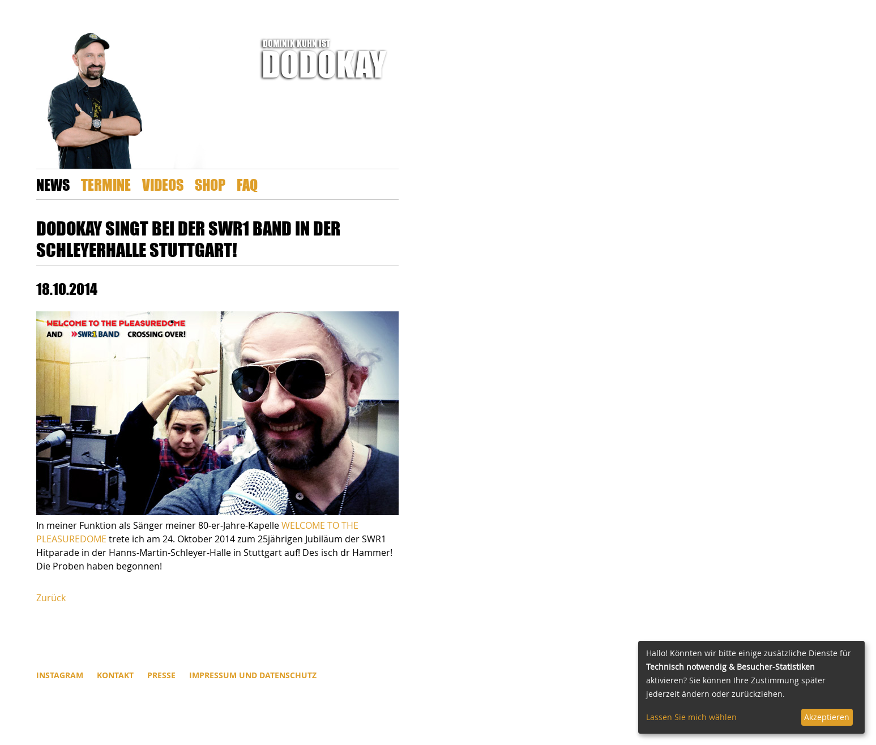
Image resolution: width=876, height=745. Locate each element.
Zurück (51, 598)
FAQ (247, 184)
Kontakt (115, 675)
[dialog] (751, 687)
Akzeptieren (826, 717)
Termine (106, 184)
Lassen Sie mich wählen (691, 717)
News (53, 184)
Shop (210, 184)
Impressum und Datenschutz (253, 675)
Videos (162, 184)
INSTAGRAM (59, 675)
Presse (161, 675)
